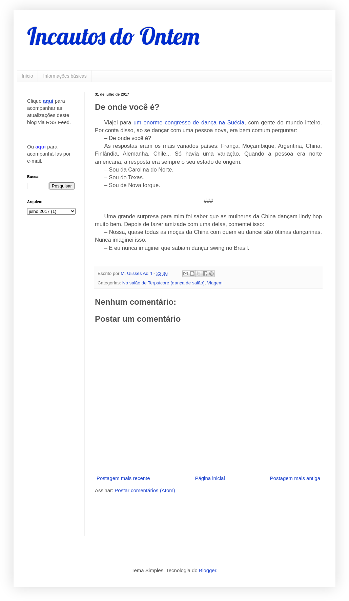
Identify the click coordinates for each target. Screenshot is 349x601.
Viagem (215, 282)
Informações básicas (64, 76)
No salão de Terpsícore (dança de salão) (163, 282)
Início (27, 76)
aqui (48, 101)
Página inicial (210, 478)
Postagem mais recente (123, 478)
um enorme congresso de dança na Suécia (189, 122)
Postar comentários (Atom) (145, 490)
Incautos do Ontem (113, 36)
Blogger (207, 570)
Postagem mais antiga (295, 478)
